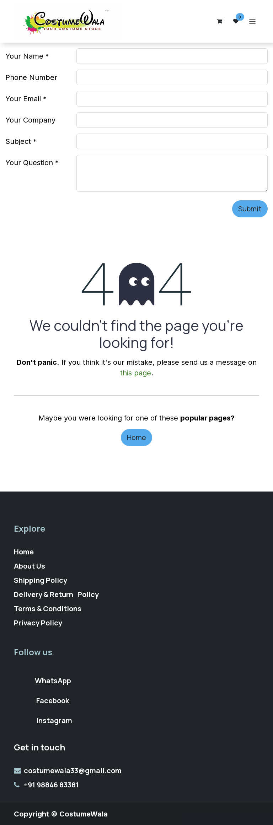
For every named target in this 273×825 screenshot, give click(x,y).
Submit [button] (250, 208)
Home (136, 437)
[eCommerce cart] (219, 21)
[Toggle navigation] (252, 21)
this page (135, 373)
